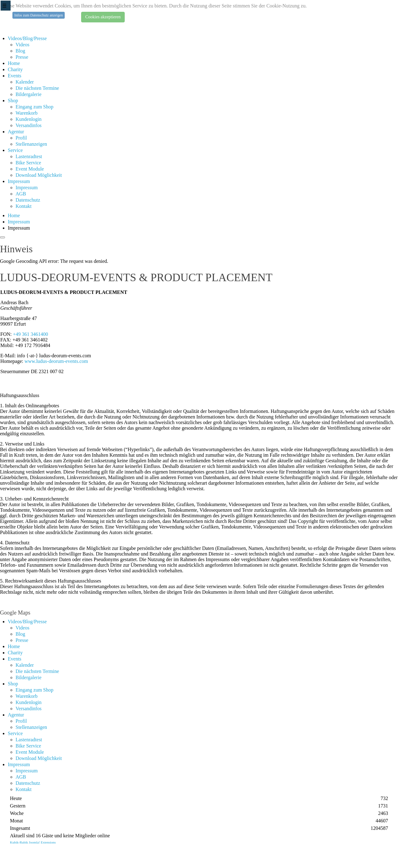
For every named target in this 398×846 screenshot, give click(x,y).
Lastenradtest (29, 156)
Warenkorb (27, 113)
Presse (22, 57)
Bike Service (28, 162)
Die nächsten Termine (37, 88)
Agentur (16, 131)
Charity (15, 69)
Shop (13, 100)
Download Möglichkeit (39, 175)
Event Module (30, 168)
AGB (21, 193)
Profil (21, 137)
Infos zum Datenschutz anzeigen (38, 15)
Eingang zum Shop (34, 106)
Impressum (19, 181)
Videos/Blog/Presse (27, 38)
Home (14, 63)
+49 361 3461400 (30, 334)
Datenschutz (28, 200)
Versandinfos (29, 125)
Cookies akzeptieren (103, 17)
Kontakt (24, 206)
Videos (22, 44)
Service (15, 150)
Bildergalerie (28, 94)
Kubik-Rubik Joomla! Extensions (33, 842)
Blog (20, 50)
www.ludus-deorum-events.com (56, 361)
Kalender (25, 82)
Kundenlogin (29, 119)
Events (14, 75)
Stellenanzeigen (31, 144)
